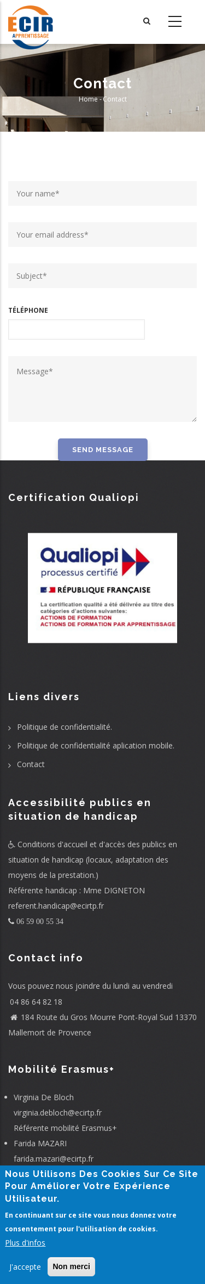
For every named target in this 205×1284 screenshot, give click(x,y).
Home (88, 99)
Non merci (71, 1266)
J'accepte (25, 1267)
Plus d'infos (25, 1242)
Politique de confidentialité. (64, 727)
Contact (31, 764)
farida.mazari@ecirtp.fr (53, 1158)
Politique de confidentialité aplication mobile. (95, 745)
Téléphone (28, 310)
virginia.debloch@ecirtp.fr (58, 1112)
